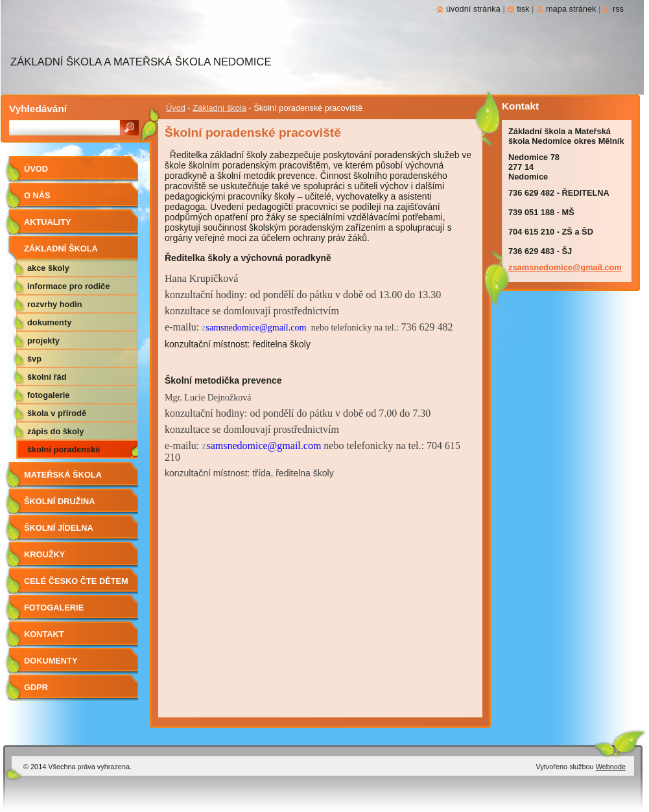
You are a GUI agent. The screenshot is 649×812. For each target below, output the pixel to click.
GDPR (36, 687)
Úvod (175, 108)
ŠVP (34, 359)
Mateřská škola (63, 475)
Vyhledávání (38, 108)
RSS (618, 9)
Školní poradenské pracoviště (63, 452)
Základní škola (219, 108)
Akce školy (48, 268)
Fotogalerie (48, 395)
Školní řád (46, 377)
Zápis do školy (55, 431)
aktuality (47, 222)
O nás (37, 195)
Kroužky (44, 554)
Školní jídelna (58, 528)
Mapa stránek (571, 9)
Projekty (43, 340)
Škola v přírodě (56, 413)
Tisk (523, 9)
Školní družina (59, 501)
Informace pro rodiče (68, 286)
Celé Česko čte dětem (76, 581)
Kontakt (44, 634)
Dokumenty (49, 322)
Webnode (611, 767)
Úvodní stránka (473, 9)
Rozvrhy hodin (54, 304)
